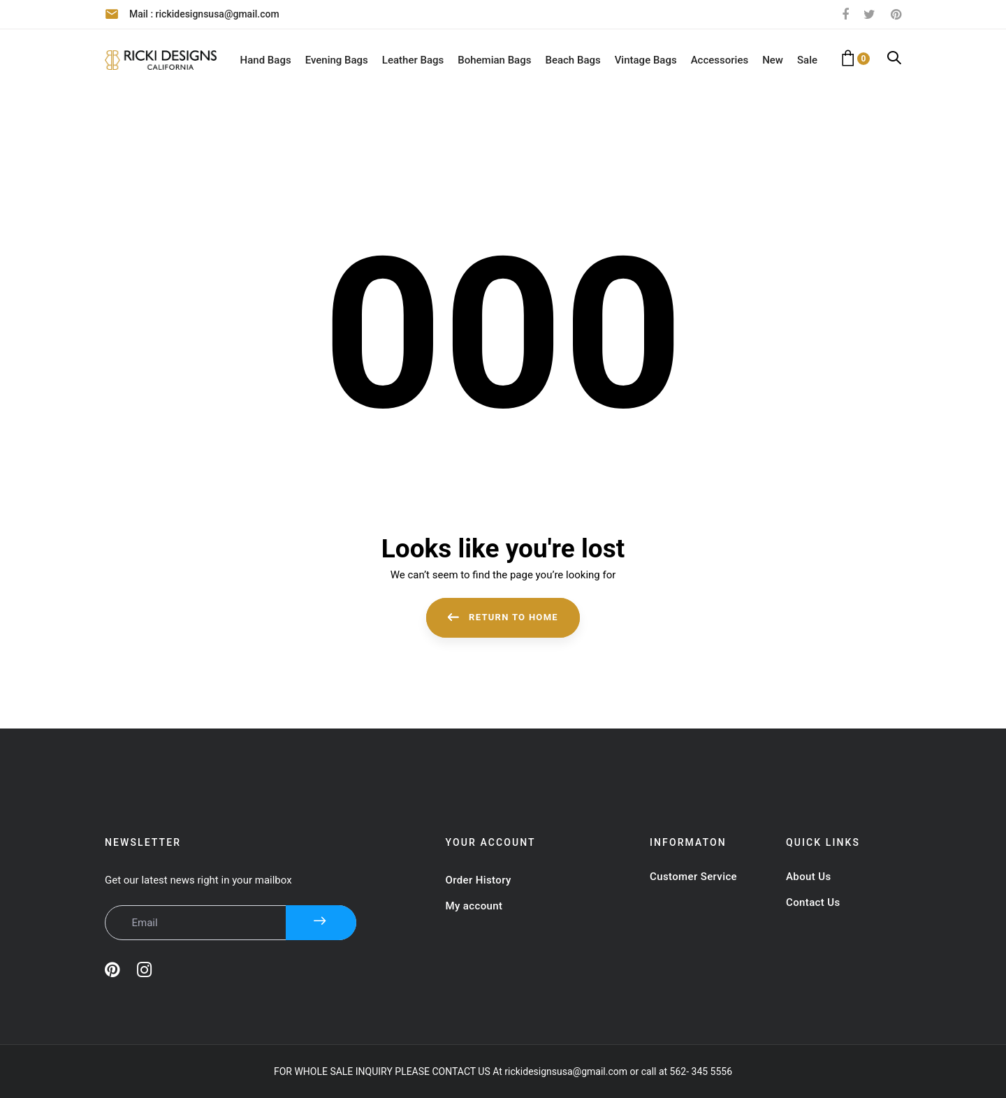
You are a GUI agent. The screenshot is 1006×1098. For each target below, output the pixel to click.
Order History (478, 880)
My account (474, 906)
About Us (808, 876)
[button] (894, 59)
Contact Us (813, 902)
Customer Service (693, 876)
